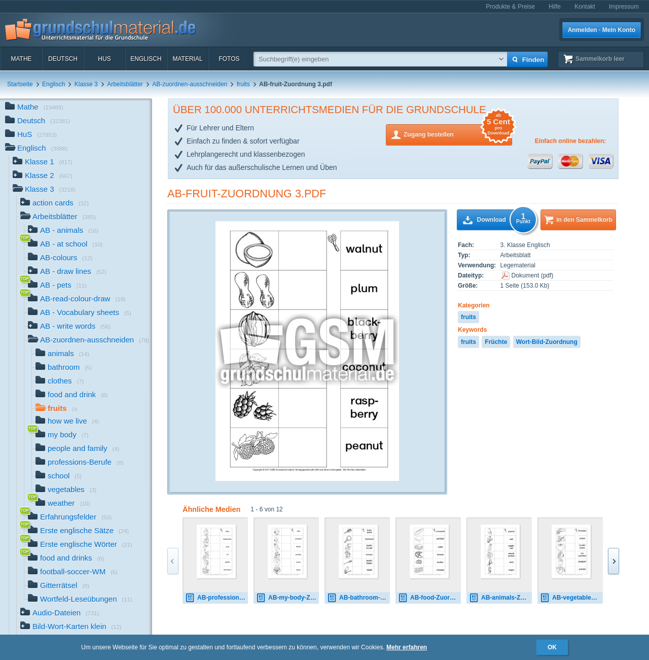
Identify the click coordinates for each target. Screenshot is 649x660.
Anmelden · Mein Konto (601, 29)
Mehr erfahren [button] (406, 647)
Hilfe (555, 6)
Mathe (21, 58)
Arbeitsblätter (125, 84)
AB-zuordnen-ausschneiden (189, 84)
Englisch (145, 58)
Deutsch (63, 58)
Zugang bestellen (458, 133)
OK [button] (552, 647)
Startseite (20, 84)
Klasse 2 (43, 176)
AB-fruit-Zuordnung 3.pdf (246, 193)
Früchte (496, 341)
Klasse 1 (43, 162)
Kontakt (584, 6)
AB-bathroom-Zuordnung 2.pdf (358, 598)
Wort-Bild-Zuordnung (547, 341)
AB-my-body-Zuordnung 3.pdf (287, 598)
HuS (104, 58)
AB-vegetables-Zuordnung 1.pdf (571, 598)
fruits (243, 84)
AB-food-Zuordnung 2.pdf (429, 598)
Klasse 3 (86, 84)
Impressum (624, 6)
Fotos (229, 58)
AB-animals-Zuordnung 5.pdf (500, 598)
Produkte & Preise (510, 6)
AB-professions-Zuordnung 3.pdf (216, 598)
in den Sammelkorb (584, 219)
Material (187, 58)
